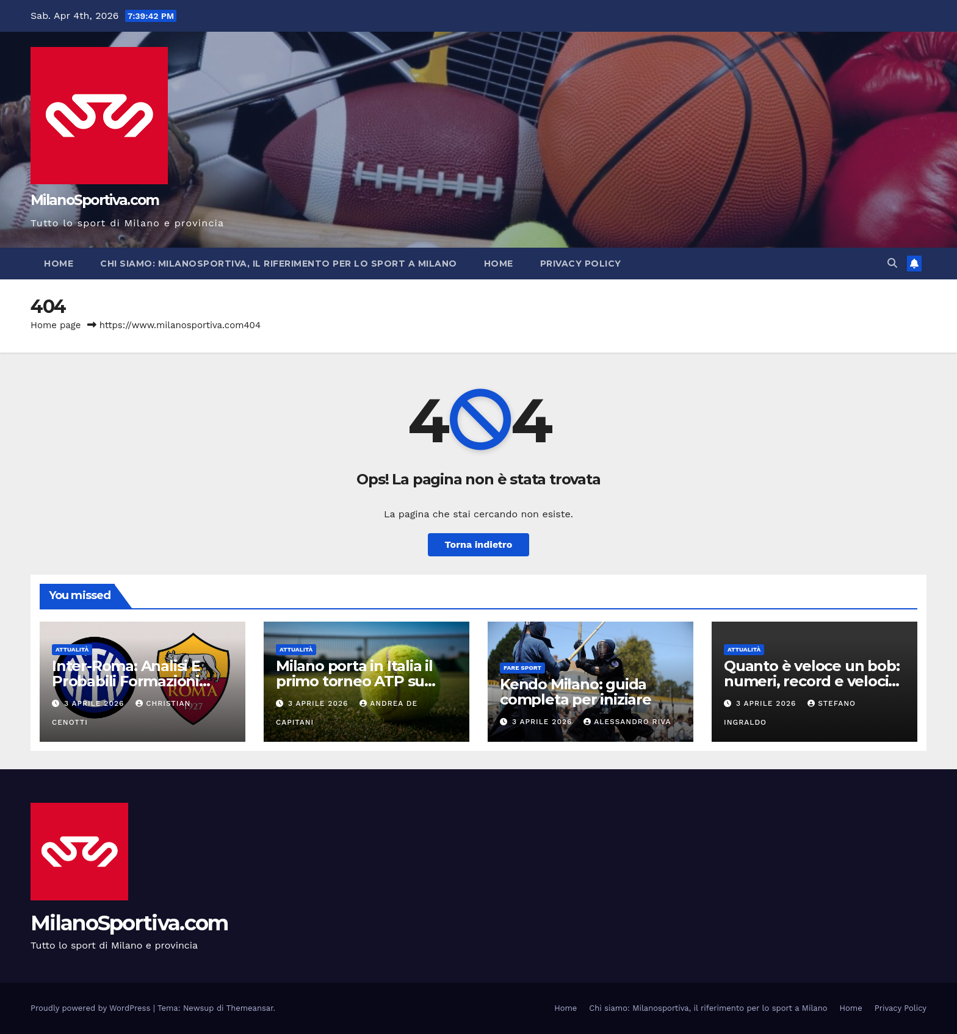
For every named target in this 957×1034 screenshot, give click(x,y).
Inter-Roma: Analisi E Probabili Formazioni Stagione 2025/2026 (126, 681)
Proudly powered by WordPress (92, 1008)
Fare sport (522, 667)
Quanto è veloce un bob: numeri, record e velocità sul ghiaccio (813, 681)
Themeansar (249, 1008)
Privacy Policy (580, 263)
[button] (892, 263)
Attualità (72, 649)
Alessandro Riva (627, 721)
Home (58, 263)
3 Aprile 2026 (95, 703)
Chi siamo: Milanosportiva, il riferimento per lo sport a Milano (278, 263)
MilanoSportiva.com (95, 200)
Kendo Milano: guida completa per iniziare (575, 691)
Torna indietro (479, 544)
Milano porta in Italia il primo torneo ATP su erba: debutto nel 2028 (358, 681)
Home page (56, 325)
